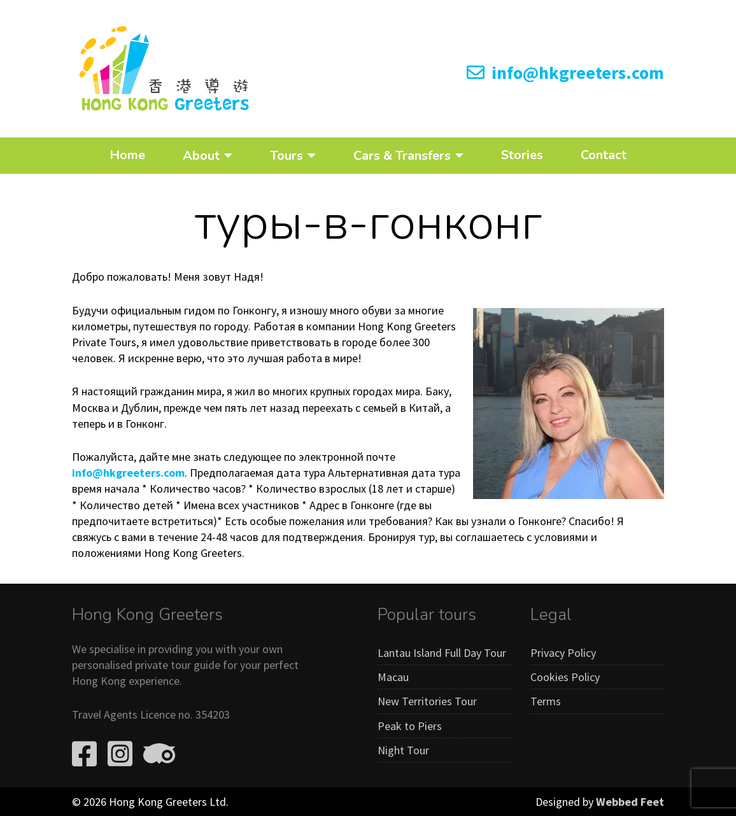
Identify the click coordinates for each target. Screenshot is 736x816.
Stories (522, 155)
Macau (393, 677)
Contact (603, 155)
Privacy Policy (563, 652)
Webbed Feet (630, 801)
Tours (286, 155)
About (201, 155)
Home (127, 155)
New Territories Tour (427, 701)
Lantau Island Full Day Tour (442, 652)
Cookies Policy (565, 677)
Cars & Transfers (402, 155)
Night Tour (403, 750)
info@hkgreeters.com (565, 72)
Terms (545, 701)
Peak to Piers (410, 726)
